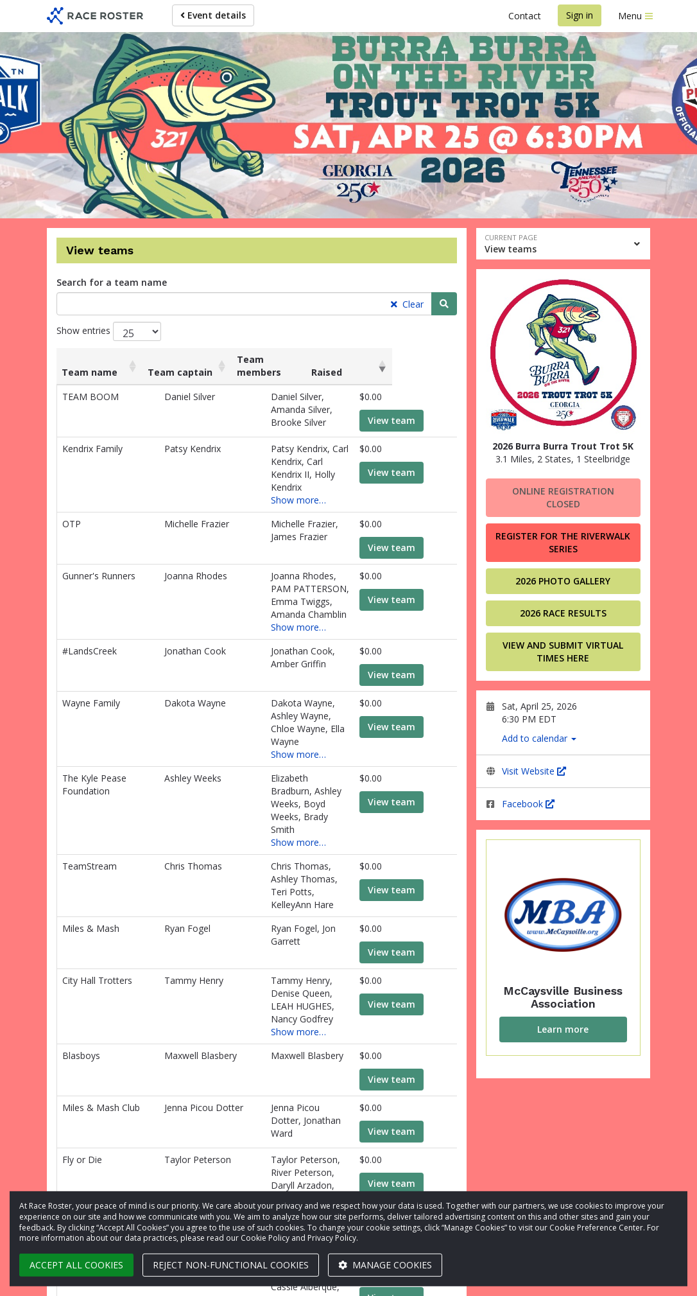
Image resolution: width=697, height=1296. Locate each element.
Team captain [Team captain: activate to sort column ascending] (191, 359)
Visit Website (534, 771)
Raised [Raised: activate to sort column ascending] (389, 359)
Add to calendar (539, 738)
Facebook (528, 804)
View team (407, 407)
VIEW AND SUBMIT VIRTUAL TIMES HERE (563, 651)
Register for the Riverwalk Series (562, 542)
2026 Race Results (563, 613)
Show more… (276, 461)
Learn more (563, 1029)
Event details (213, 15)
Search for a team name (111, 282)
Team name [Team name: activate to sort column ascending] (89, 359)
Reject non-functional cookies (231, 1265)
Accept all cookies (76, 1265)
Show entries (108, 331)
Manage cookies (385, 1265)
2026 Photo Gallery (562, 581)
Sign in (579, 15)
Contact (524, 16)
